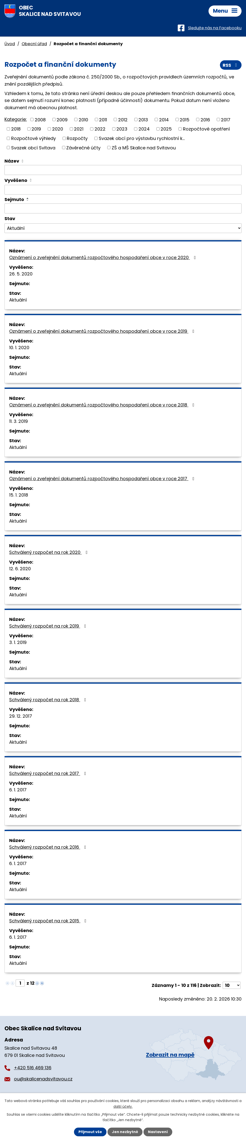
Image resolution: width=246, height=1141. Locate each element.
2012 (123, 119)
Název (11, 161)
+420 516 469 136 (32, 1068)
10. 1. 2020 (19, 347)
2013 (143, 119)
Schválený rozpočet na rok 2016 (48, 847)
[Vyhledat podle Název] (123, 170)
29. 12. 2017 (20, 716)
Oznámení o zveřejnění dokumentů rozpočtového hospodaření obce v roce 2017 (102, 478)
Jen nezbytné (125, 1131)
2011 (103, 119)
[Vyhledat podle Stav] (123, 228)
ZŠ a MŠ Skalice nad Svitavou (144, 147)
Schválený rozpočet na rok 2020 (49, 552)
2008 (40, 119)
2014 (164, 119)
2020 (57, 129)
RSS (231, 65)
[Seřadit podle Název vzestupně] (23, 160)
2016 (205, 119)
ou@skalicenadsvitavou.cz (43, 1079)
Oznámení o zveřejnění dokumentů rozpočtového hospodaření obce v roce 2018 (102, 405)
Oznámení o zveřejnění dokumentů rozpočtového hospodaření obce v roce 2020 (103, 257)
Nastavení (158, 1131)
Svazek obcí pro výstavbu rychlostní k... (142, 138)
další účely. (123, 1106)
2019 (36, 129)
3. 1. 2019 (18, 642)
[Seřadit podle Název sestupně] (23, 162)
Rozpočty (77, 138)
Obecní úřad (34, 44)
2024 (144, 129)
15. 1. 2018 (18, 495)
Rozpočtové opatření (206, 129)
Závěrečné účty (83, 147)
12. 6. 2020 (20, 569)
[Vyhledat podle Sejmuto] (123, 208)
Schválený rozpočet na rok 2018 (48, 700)
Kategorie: (15, 119)
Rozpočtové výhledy (33, 138)
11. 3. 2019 (18, 421)
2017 (225, 119)
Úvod (9, 44)
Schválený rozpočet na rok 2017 (48, 773)
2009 (62, 119)
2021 (78, 129)
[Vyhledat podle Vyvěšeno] (123, 190)
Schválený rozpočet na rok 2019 (48, 626)
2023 (121, 129)
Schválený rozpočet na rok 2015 (48, 921)
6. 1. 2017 (18, 790)
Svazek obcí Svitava (33, 147)
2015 (184, 119)
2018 (16, 129)
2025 (166, 129)
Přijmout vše (90, 1131)
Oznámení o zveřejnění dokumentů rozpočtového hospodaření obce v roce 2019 (102, 331)
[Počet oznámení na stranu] (232, 985)
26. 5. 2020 (21, 274)
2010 (83, 119)
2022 (100, 129)
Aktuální (18, 300)
